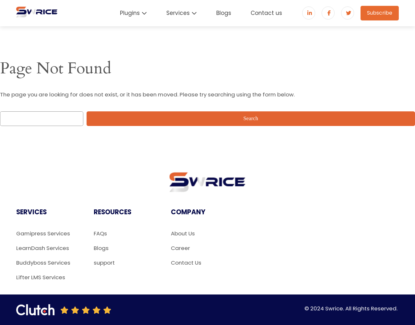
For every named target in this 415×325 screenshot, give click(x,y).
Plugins (130, 13)
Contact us (266, 13)
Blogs (223, 13)
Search (250, 118)
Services (178, 13)
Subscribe (379, 13)
